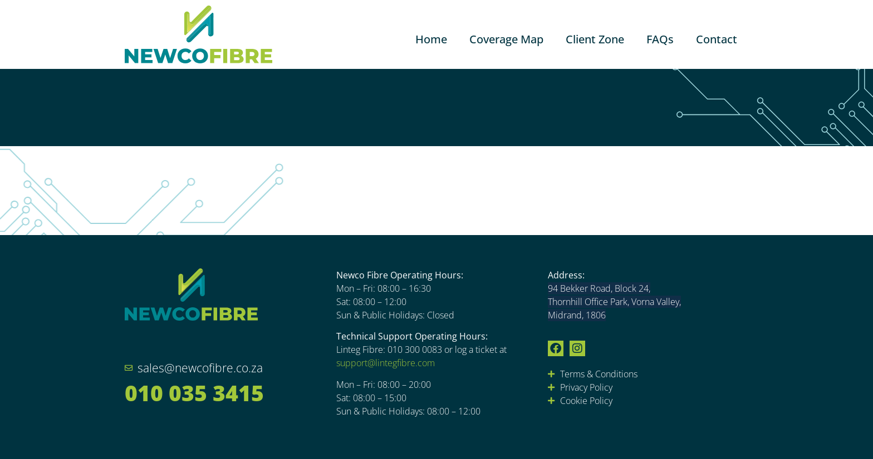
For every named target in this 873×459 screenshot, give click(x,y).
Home (431, 39)
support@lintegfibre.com (385, 363)
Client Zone (595, 39)
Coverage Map (506, 39)
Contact (716, 39)
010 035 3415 (194, 392)
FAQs (660, 39)
